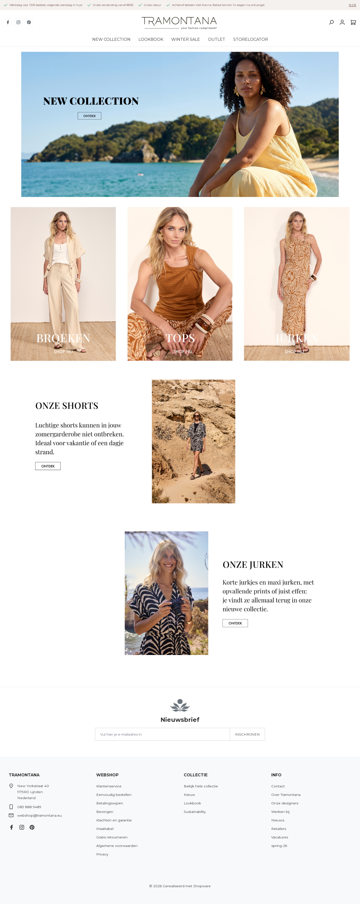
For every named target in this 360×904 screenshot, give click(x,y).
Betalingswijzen (109, 803)
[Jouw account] (342, 22)
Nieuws (277, 820)
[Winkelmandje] (352, 22)
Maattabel (105, 829)
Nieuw (189, 795)
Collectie (196, 775)
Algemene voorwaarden (117, 846)
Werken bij (280, 812)
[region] (180, 124)
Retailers (278, 829)
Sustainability (195, 812)
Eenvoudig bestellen (114, 795)
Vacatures (279, 837)
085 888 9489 (29, 807)
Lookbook (192, 803)
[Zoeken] (331, 22)
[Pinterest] (29, 22)
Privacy (102, 854)
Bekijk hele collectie (201, 786)
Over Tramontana (285, 795)
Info (276, 775)
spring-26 (279, 846)
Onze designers (284, 803)
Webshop (107, 775)
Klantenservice (109, 786)
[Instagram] (18, 22)
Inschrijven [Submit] (247, 734)
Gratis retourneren (112, 837)
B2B (352, 5)
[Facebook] (8, 22)
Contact (278, 786)
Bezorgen (104, 812)
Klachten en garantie (114, 820)
